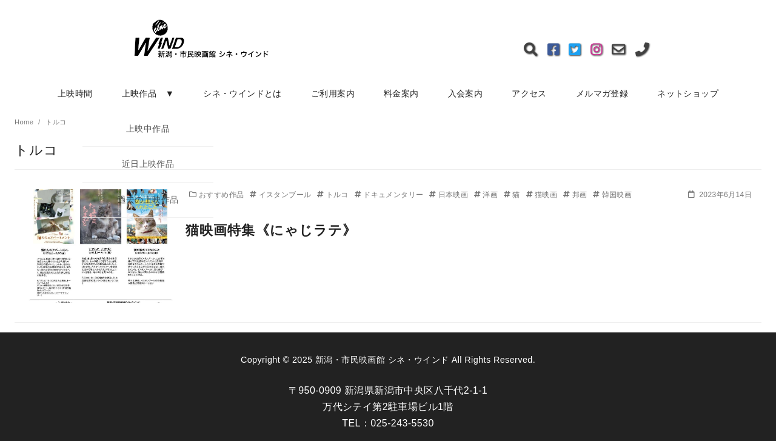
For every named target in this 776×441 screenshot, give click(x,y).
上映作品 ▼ (148, 93)
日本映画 (449, 194)
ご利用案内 (333, 93)
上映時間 (75, 93)
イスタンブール (281, 194)
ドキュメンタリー (390, 194)
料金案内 (401, 93)
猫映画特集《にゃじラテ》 (271, 230)
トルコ (333, 194)
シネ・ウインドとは (242, 93)
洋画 (487, 194)
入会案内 (465, 93)
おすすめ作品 (217, 194)
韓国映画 (612, 194)
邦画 (576, 194)
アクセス (529, 93)
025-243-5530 (401, 423)
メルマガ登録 (602, 93)
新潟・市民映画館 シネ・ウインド (382, 360)
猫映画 (543, 194)
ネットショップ (687, 93)
